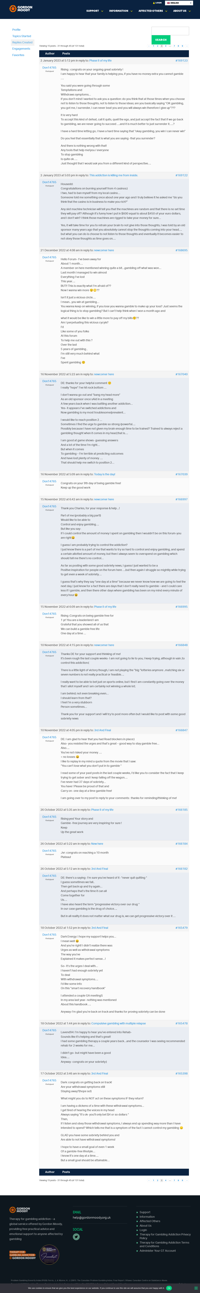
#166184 (182, 843)
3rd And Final (102, 730)
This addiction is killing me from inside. (113, 175)
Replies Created (22, 42)
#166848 (182, 645)
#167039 (182, 474)
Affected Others (151, 10)
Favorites (18, 55)
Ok (169, 1288)
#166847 (182, 730)
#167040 (182, 374)
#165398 (182, 1073)
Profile (16, 29)
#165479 (182, 928)
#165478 (182, 1023)
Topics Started (21, 36)
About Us (179, 10)
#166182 (182, 869)
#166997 (182, 499)
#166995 (182, 606)
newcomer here (104, 250)
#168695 (182, 250)
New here (97, 843)
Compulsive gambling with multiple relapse (118, 1023)
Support (92, 10)
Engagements (21, 48)
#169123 (182, 60)
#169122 (182, 175)
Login (157, 3)
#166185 (182, 810)
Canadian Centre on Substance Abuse (150, 1280)
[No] (196, 1288)
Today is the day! (104, 474)
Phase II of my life (100, 60)
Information (118, 10)
